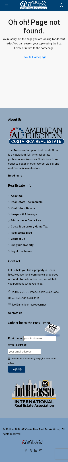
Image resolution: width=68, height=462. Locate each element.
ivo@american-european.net (29, 304)
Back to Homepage (34, 57)
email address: (17, 344)
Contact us (15, 313)
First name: (15, 338)
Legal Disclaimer (21, 251)
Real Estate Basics (23, 208)
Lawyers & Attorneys (24, 214)
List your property (22, 245)
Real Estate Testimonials (26, 202)
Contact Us (18, 238)
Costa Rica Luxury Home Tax (29, 226)
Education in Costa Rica (26, 220)
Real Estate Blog (21, 232)
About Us (16, 195)
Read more (15, 175)
